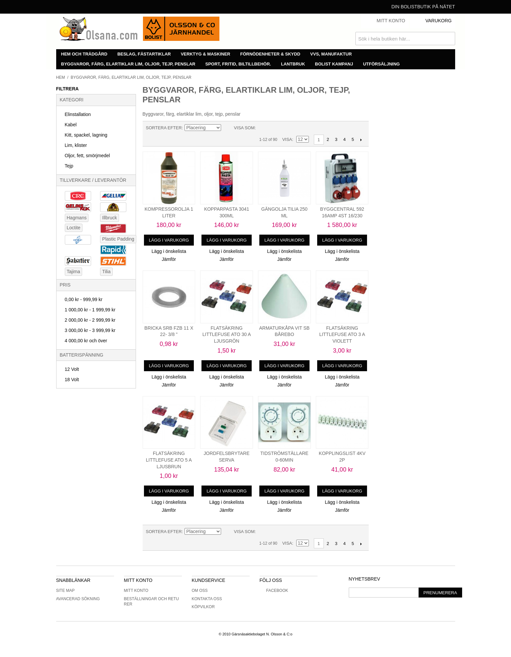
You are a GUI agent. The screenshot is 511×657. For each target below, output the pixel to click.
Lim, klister (76, 145)
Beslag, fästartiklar (144, 54)
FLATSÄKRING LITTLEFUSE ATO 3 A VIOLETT (342, 334)
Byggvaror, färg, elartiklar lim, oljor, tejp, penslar (128, 63)
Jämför (169, 259)
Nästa (361, 140)
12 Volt (72, 369)
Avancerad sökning (78, 599)
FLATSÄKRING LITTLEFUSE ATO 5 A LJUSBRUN (169, 460)
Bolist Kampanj (334, 63)
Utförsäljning (381, 63)
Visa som (244, 127)
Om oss (200, 590)
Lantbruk (293, 63)
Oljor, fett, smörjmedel (87, 155)
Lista (274, 128)
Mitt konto (136, 590)
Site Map (65, 590)
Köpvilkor (203, 606)
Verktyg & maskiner (205, 54)
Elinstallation (78, 114)
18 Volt (72, 379)
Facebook (274, 590)
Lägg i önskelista (169, 251)
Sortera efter (164, 127)
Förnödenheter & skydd (270, 54)
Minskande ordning (227, 128)
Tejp (69, 165)
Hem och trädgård (84, 54)
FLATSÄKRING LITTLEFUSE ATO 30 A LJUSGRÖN (226, 334)
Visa (287, 139)
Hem (60, 77)
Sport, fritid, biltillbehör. (238, 63)
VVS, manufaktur (331, 54)
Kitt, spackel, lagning (86, 135)
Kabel (71, 124)
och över (86, 340)
